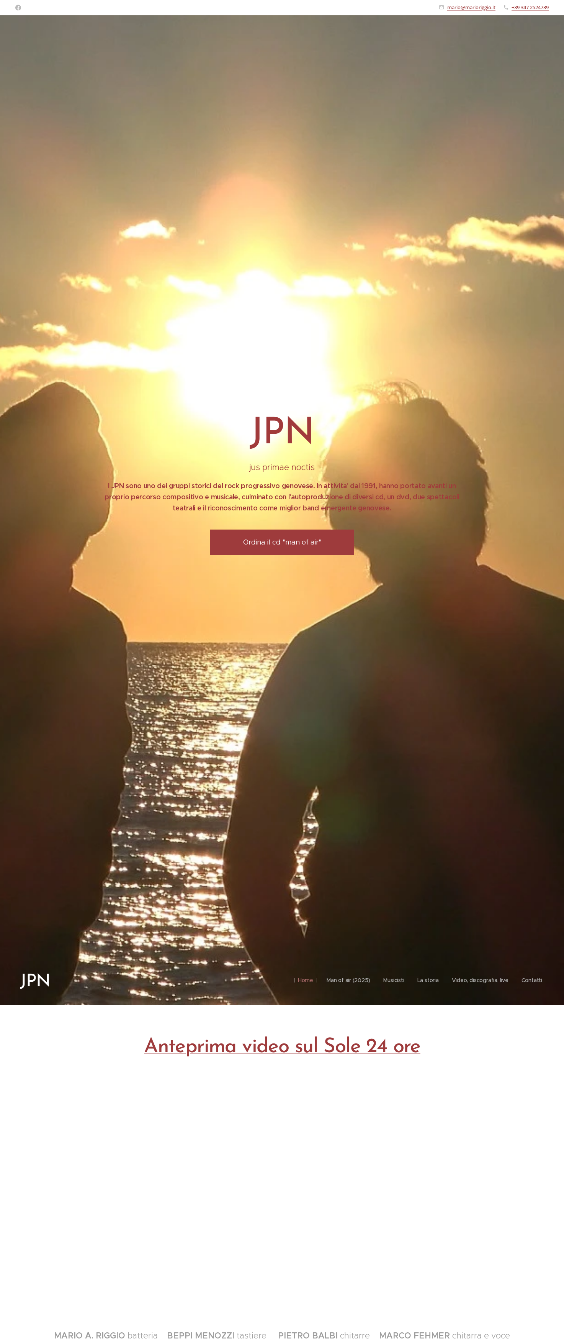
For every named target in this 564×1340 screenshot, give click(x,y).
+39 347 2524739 (530, 7)
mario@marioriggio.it (471, 7)
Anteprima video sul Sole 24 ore (282, 1047)
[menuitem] (300, 980)
